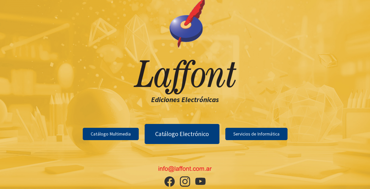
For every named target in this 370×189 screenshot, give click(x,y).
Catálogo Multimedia (111, 134)
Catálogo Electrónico (182, 134)
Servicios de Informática (256, 134)
